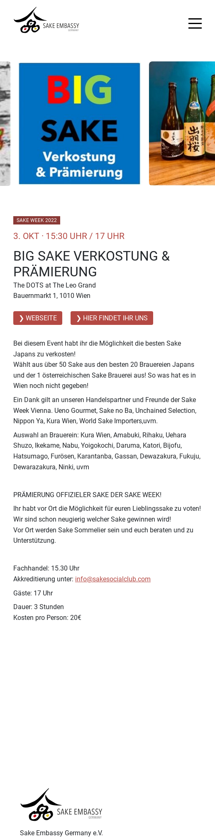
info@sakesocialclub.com (113, 579)
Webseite (41, 318)
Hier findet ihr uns (115, 318)
